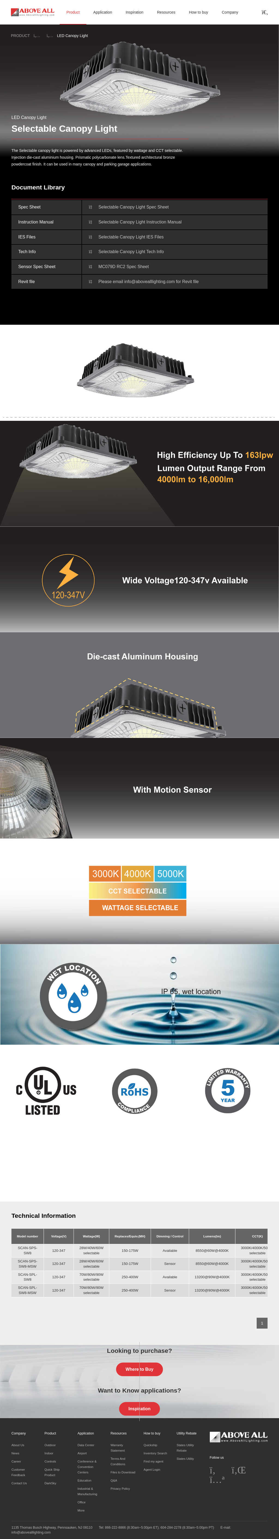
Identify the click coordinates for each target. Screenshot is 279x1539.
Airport (82, 1453)
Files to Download (123, 1472)
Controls (50, 1461)
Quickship (150, 1445)
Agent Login (152, 1469)
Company (230, 12)
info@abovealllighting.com (31, 1532)
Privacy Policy (120, 1488)
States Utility (185, 1458)
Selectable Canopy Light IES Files (130, 237)
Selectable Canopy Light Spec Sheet (133, 207)
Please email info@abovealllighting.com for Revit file (148, 281)
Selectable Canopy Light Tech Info (131, 251)
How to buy (198, 12)
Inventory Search (155, 1453)
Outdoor (50, 1445)
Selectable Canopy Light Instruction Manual (139, 222)
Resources (166, 12)
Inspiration (134, 12)
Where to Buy (139, 1369)
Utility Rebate (186, 1433)
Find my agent (153, 1461)
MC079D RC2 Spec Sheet (123, 266)
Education (85, 1480)
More (81, 1510)
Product (73, 12)
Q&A (114, 1480)
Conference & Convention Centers (87, 1467)
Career (16, 1461)
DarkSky (50, 1483)
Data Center (86, 1445)
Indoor (48, 1453)
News (15, 1453)
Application (102, 12)
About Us (17, 1445)
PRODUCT (20, 35)
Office (82, 1502)
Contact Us (19, 1483)
